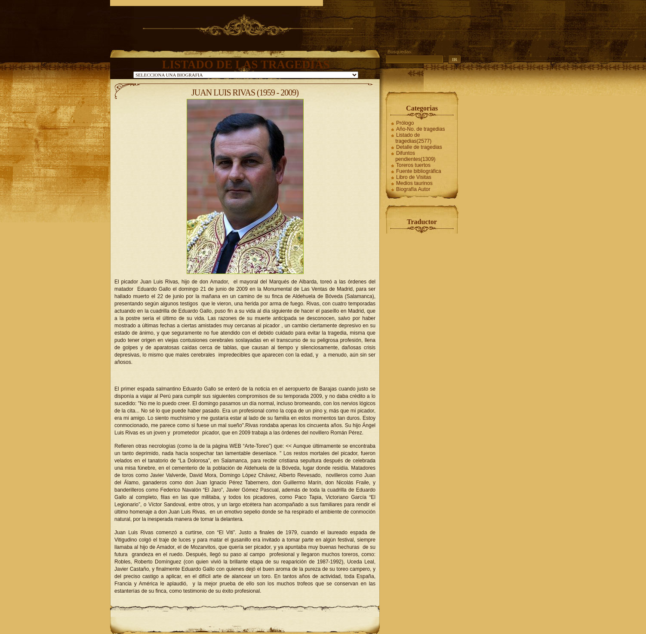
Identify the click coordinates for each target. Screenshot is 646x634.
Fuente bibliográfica (418, 171)
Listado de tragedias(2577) (413, 138)
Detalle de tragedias (419, 147)
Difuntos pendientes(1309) (415, 156)
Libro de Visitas (413, 177)
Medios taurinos (414, 183)
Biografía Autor (413, 189)
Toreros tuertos (413, 165)
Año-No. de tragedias (420, 129)
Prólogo (405, 123)
